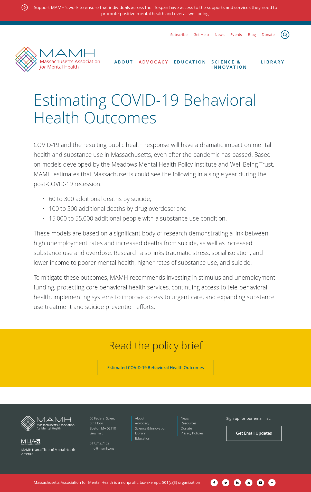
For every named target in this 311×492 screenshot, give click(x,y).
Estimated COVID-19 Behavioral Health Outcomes (155, 367)
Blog (252, 34)
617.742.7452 (99, 443)
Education (190, 62)
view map (96, 433)
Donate (268, 34)
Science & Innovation (229, 64)
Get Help (201, 34)
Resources (188, 423)
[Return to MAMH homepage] (57, 59)
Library (273, 62)
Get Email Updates (254, 433)
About (124, 62)
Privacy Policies (192, 433)
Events (236, 34)
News (219, 34)
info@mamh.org (102, 448)
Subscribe (178, 34)
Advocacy (154, 62)
